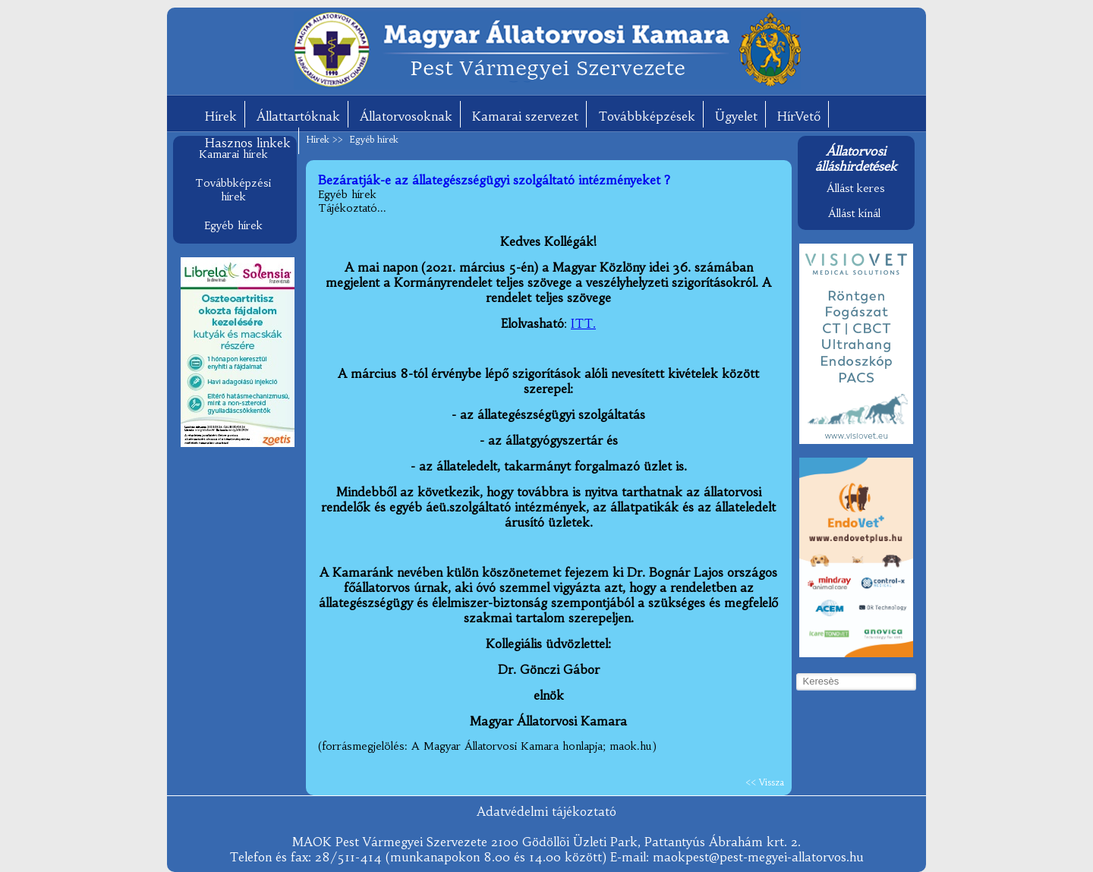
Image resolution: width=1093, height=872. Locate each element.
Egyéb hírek (233, 225)
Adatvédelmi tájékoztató (546, 811)
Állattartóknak (298, 116)
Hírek (221, 116)
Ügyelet (736, 116)
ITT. (583, 323)
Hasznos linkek (248, 142)
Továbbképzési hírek (233, 189)
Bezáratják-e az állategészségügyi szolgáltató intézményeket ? (494, 179)
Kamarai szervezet (525, 116)
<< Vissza (764, 782)
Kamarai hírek (233, 154)
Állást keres (856, 188)
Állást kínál (854, 213)
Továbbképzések (646, 116)
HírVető (799, 116)
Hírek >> (326, 139)
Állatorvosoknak (406, 116)
